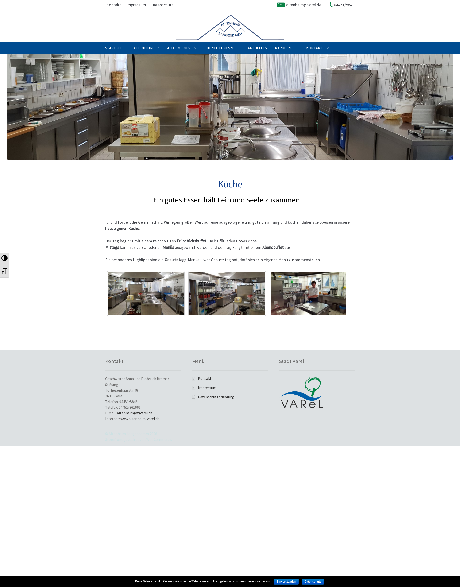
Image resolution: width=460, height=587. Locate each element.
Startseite (115, 48)
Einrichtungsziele (222, 48)
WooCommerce (158, 439)
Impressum (136, 5)
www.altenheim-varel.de (139, 418)
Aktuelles (257, 48)
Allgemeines (178, 48)
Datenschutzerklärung (216, 396)
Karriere (283, 48)
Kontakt (113, 5)
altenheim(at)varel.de (134, 413)
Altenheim (143, 48)
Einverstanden (286, 581)
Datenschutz (162, 5)
